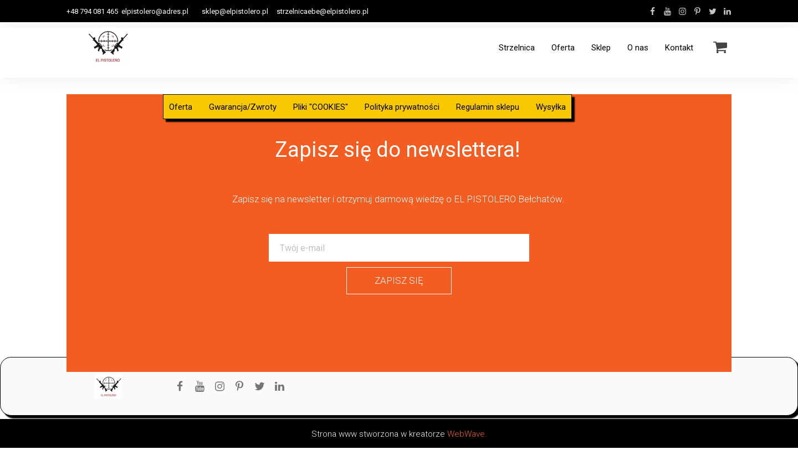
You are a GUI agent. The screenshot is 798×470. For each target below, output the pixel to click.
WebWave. (467, 434)
